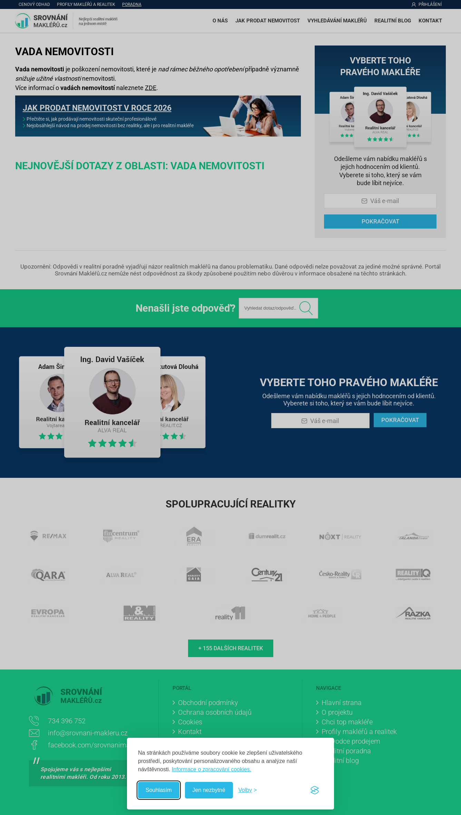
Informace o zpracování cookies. (211, 769)
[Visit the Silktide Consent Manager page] (314, 790)
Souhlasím (159, 790)
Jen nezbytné (209, 790)
